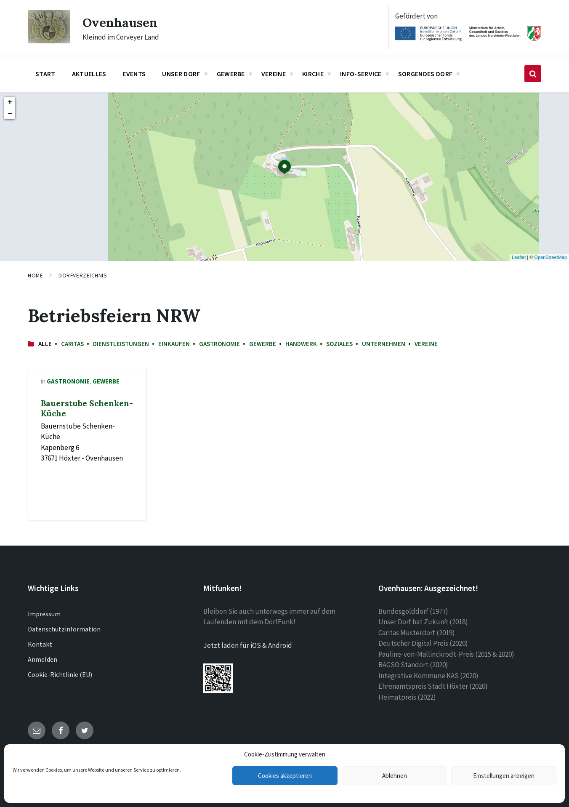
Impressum (44, 614)
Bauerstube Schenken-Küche (87, 408)
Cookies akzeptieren (285, 776)
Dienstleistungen (121, 344)
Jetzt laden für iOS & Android (247, 645)
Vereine (426, 344)
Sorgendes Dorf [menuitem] (425, 73)
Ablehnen (394, 776)
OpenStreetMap (550, 257)
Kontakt (40, 644)
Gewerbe (262, 344)
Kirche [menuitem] (313, 73)
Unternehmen (383, 344)
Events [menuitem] (134, 73)
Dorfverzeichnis (82, 275)
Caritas (72, 344)
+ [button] (10, 102)
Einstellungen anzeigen (503, 776)
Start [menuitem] (45, 73)
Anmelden (42, 659)
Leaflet (519, 257)
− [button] (10, 114)
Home (35, 275)
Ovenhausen (120, 22)
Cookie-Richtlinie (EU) (60, 674)
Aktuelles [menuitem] (89, 73)
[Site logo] (49, 40)
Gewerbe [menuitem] (231, 73)
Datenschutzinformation (64, 629)
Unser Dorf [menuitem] (181, 73)
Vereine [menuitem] (273, 73)
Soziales (339, 344)
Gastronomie (219, 344)
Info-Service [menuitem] (361, 73)
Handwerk (301, 344)
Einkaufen (174, 344)
